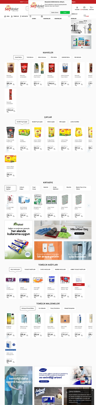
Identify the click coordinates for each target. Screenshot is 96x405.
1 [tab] (79, 32)
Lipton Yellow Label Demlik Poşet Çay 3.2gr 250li (78, 114)
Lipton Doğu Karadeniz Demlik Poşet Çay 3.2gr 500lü (64, 114)
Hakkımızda (7, 375)
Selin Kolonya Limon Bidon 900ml (78, 274)
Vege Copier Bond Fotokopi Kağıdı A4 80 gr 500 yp (78, 154)
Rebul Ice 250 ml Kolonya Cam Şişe (23, 274)
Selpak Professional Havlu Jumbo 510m (78, 235)
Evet (65, 12)
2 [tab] (81, 32)
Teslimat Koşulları (23, 377)
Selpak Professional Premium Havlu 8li (24, 235)
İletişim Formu (7, 383)
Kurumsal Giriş (8, 386)
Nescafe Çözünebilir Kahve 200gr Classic (23, 76)
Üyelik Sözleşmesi (23, 380)
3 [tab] (82, 32)
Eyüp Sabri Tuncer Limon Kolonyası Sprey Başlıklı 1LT (51, 274)
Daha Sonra (54, 12)
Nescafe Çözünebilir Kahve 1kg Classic (50, 76)
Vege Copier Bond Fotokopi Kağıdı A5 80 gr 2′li (50, 154)
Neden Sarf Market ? (9, 377)
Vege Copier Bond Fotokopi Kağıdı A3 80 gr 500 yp (64, 154)
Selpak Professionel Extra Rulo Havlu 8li (10, 235)
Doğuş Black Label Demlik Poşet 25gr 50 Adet (51, 114)
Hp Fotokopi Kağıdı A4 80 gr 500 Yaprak (24, 154)
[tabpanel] (82, 26)
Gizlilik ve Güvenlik (23, 389)
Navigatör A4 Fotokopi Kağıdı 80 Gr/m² (37, 154)
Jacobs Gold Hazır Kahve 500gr (37, 76)
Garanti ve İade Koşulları (25, 386)
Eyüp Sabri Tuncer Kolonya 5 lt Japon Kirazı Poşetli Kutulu (64, 274)
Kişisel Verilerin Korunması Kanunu (24, 373)
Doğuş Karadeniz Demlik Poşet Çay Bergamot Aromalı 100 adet (24, 114)
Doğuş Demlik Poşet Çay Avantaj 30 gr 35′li (10, 114)
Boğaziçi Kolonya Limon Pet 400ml (9, 274)
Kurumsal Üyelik (8, 372)
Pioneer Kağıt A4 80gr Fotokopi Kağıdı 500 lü (10, 154)
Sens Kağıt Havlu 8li (37, 235)
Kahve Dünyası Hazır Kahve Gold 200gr (65, 76)
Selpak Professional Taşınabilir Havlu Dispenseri (50, 235)
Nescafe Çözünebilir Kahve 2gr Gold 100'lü (78, 76)
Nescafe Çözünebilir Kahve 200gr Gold (10, 76)
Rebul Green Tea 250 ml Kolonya (37, 274)
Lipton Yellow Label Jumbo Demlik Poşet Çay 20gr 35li (37, 114)
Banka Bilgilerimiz (8, 380)
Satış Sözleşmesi (23, 383)
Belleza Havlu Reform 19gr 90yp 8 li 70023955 (64, 235)
